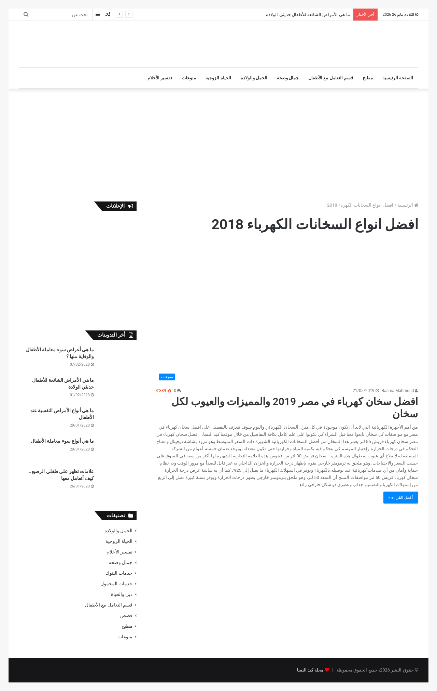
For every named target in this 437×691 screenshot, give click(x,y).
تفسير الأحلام (159, 77)
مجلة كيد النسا (310, 670)
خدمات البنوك (118, 573)
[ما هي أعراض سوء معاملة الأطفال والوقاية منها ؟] (118, 359)
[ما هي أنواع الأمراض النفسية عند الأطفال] (118, 420)
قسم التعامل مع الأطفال (330, 77)
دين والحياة (121, 594)
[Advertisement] (150, 43)
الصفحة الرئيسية (397, 77)
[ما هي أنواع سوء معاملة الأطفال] (118, 451)
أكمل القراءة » (401, 497)
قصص (126, 615)
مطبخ (368, 77)
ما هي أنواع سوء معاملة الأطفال (62, 441)
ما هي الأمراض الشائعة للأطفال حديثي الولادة (308, 14)
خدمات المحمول (116, 583)
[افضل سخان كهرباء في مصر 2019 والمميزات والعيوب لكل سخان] (287, 314)
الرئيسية (407, 205)
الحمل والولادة (254, 77)
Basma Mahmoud (400, 390)
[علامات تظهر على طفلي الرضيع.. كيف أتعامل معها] (118, 481)
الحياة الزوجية (218, 77)
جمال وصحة (288, 77)
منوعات (189, 77)
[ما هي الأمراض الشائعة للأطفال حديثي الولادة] (118, 390)
